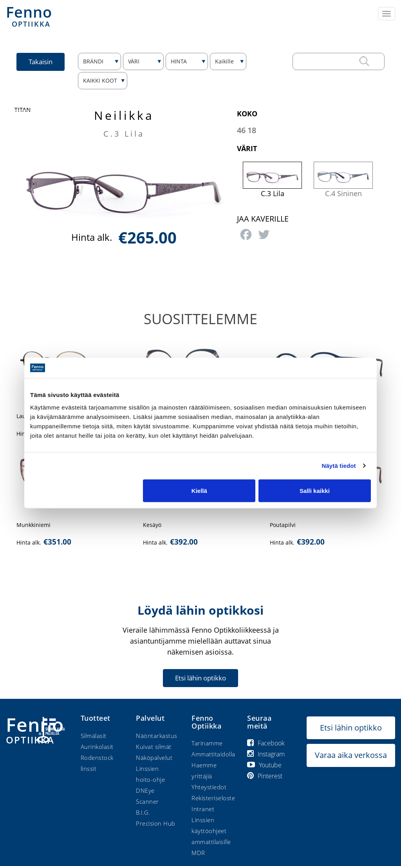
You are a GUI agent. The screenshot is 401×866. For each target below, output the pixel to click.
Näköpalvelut (154, 757)
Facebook (266, 743)
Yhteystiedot (208, 787)
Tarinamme (207, 743)
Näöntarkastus (156, 736)
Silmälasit (94, 736)
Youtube (264, 765)
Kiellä (199, 490)
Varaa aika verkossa (351, 755)
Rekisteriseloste (213, 798)
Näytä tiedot (339, 465)
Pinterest (264, 776)
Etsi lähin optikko (200, 677)
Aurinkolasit (97, 747)
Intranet (202, 809)
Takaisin (40, 61)
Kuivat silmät (154, 747)
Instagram (266, 754)
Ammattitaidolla (213, 754)
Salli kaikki (315, 490)
